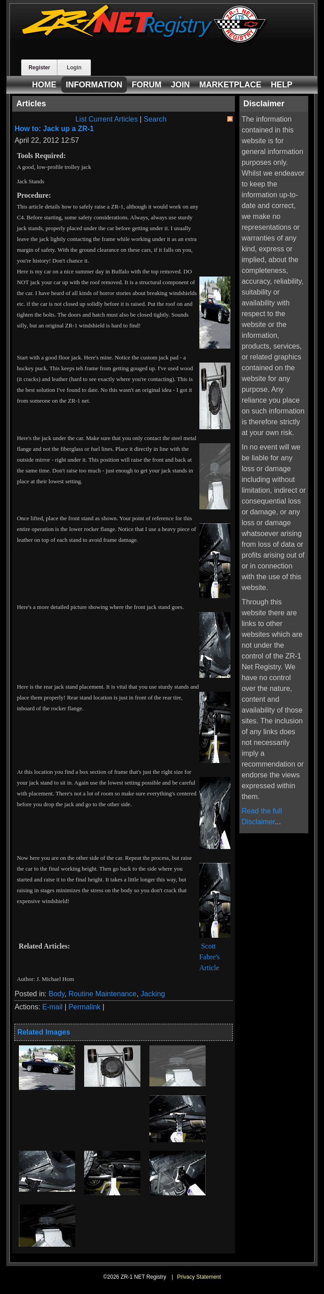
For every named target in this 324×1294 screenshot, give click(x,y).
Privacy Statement (198, 1277)
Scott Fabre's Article (209, 957)
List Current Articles (106, 119)
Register (39, 67)
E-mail (52, 1007)
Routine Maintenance (102, 994)
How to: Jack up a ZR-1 (54, 128)
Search (155, 119)
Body (56, 994)
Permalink (84, 1007)
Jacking (152, 994)
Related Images (43, 1032)
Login (74, 67)
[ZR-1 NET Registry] (145, 42)
